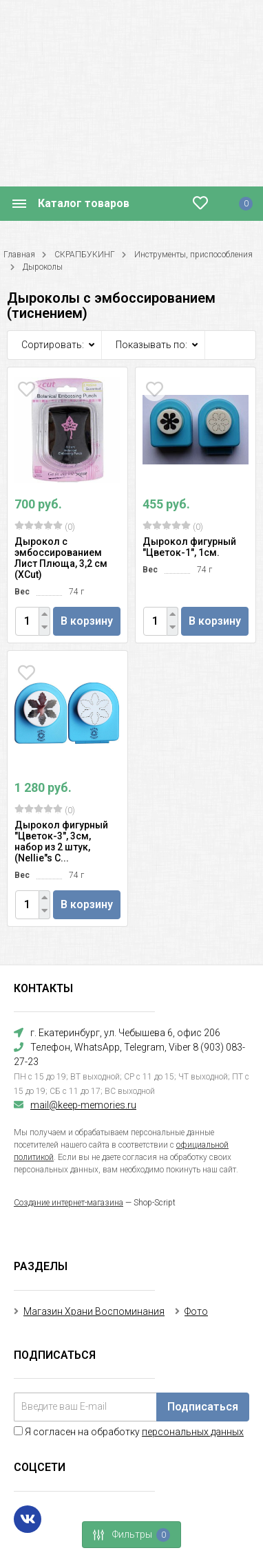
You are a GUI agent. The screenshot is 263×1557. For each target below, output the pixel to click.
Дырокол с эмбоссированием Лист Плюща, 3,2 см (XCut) (60, 558)
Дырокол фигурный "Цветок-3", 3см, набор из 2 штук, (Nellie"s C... (61, 841)
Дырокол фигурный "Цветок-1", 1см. (189, 547)
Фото (196, 1311)
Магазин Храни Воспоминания (94, 1311)
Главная (19, 254)
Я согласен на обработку (129, 1431)
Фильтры (127, 1535)
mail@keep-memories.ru (83, 1104)
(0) (44, 526)
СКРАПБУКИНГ (84, 254)
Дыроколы (43, 267)
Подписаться (202, 1406)
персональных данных (193, 1431)
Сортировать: (52, 344)
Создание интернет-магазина (68, 1202)
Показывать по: (151, 344)
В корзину (87, 620)
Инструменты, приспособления (193, 254)
